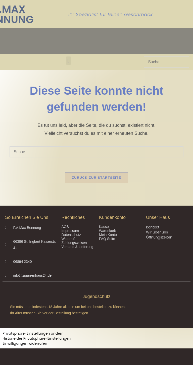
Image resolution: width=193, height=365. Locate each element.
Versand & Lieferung (77, 247)
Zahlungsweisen (74, 243)
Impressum (70, 231)
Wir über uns (157, 232)
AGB (65, 227)
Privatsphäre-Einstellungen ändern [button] (33, 333)
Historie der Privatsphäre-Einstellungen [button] (37, 338)
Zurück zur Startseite (96, 178)
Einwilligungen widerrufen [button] (25, 343)
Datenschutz (71, 235)
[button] (68, 60)
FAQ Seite (107, 239)
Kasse (104, 227)
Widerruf (68, 239)
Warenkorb (107, 231)
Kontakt (152, 227)
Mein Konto (108, 235)
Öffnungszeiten (159, 237)
